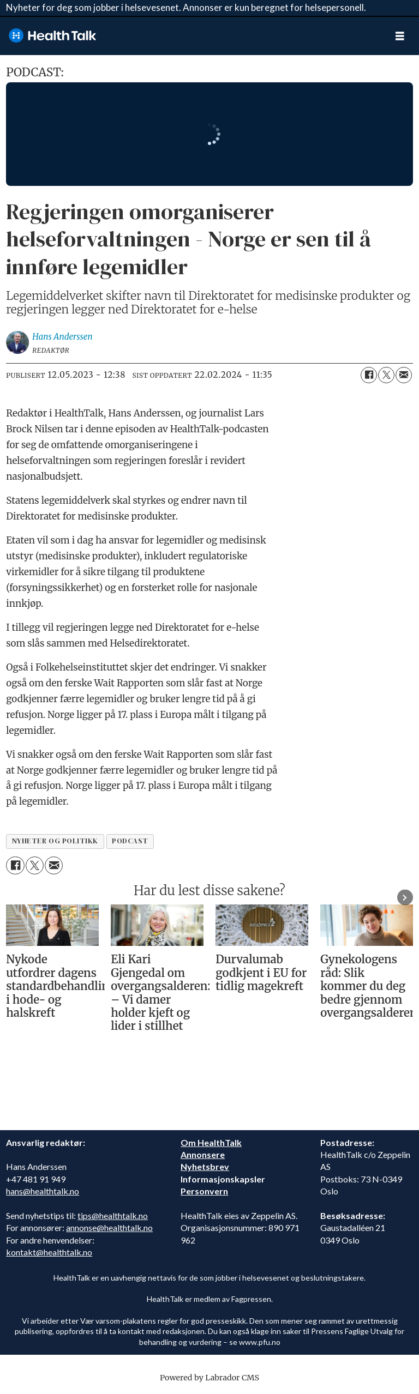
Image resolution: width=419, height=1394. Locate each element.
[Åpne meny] (400, 35)
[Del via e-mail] (404, 375)
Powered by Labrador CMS (209, 1378)
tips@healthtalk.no (112, 1215)
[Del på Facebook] (369, 375)
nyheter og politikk (55, 841)
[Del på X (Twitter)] (386, 375)
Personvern (204, 1191)
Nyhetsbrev (205, 1166)
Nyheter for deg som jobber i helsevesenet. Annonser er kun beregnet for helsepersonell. (186, 7)
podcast (130, 841)
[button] (405, 898)
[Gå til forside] (190, 35)
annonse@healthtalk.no (109, 1227)
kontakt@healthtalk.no (49, 1252)
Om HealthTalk (211, 1142)
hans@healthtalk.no (42, 1191)
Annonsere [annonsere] (203, 1154)
